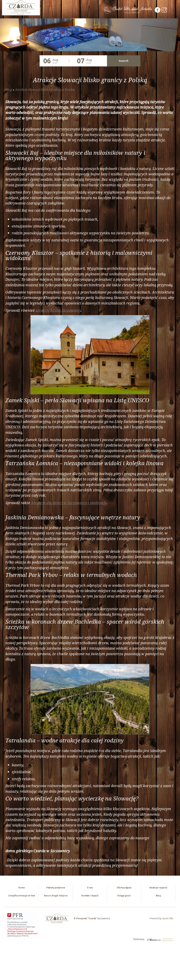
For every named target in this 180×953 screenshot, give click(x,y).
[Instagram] (164, 12)
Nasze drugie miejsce (56, 895)
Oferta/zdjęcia (124, 887)
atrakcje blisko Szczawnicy (58, 310)
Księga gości (124, 895)
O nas (90, 887)
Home (21, 887)
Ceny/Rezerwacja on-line (21, 895)
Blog (8, 89)
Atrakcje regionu (158, 887)
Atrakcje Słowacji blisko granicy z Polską (45, 89)
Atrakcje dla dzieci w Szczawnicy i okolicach (68, 502)
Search (123, 61)
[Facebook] (158, 12)
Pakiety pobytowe (55, 887)
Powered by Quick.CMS (161, 918)
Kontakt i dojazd (89, 895)
